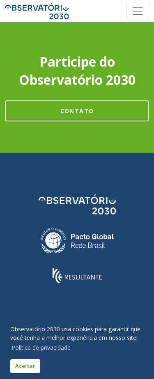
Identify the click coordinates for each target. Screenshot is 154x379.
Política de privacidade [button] (41, 347)
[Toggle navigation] (137, 11)
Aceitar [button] (25, 366)
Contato (77, 111)
